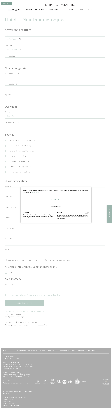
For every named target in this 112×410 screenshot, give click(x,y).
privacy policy (35, 192)
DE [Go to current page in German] (13, 10)
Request (6, 10)
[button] (56, 205)
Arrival (109, 9)
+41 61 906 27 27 (99, 9)
